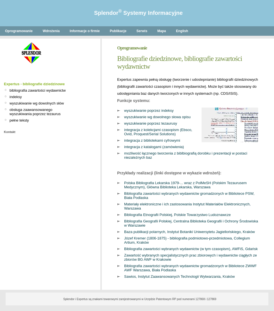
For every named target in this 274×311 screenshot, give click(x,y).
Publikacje (118, 31)
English (182, 31)
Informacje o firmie (85, 31)
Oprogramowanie (19, 31)
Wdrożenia (51, 31)
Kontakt (9, 132)
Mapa (161, 31)
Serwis (141, 31)
